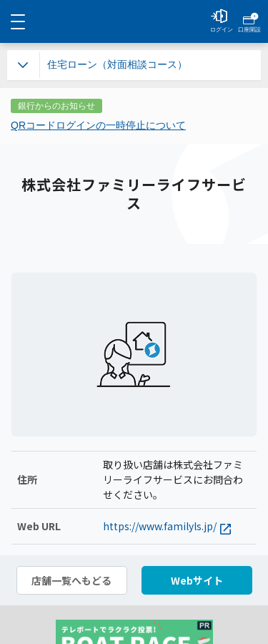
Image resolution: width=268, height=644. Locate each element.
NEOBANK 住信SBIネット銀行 (134, 21)
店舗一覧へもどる (71, 580)
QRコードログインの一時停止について (98, 125)
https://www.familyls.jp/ (167, 526)
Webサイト (197, 580)
